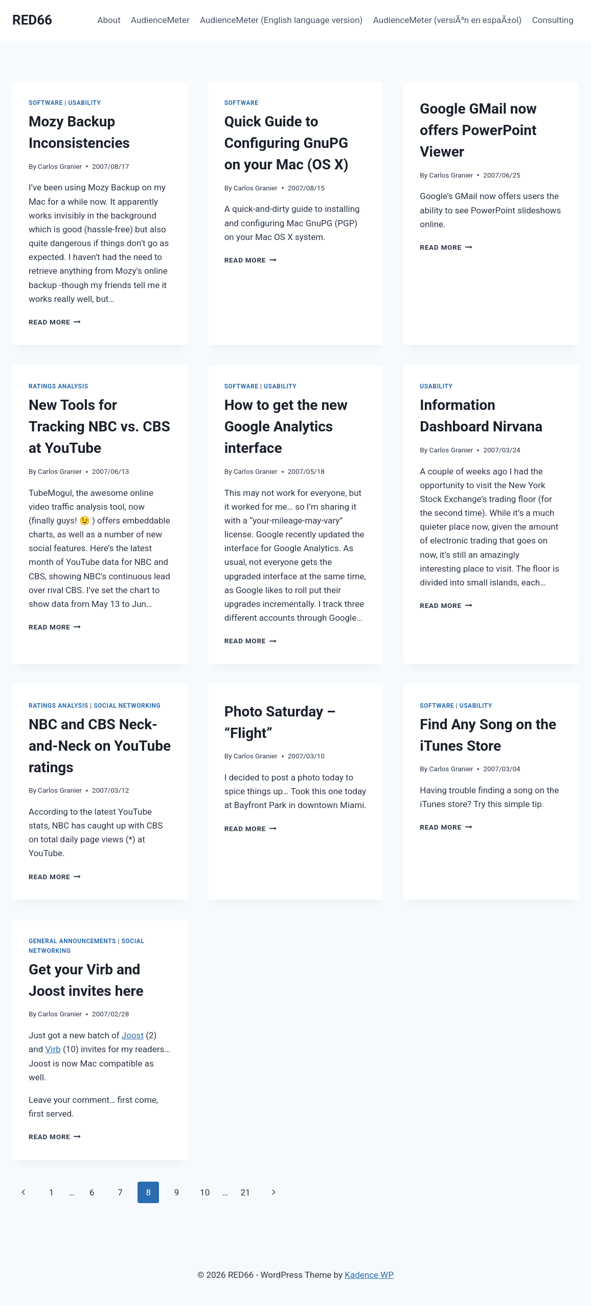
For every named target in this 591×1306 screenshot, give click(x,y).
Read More (55, 322)
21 (245, 1192)
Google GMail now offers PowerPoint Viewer (478, 130)
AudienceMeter (160, 20)
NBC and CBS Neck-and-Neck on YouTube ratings (100, 746)
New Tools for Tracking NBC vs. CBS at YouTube (99, 426)
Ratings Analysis (58, 386)
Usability (84, 102)
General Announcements (72, 941)
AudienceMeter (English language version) (281, 20)
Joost (133, 1035)
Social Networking (127, 705)
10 (205, 1192)
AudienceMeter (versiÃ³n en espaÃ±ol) (447, 20)
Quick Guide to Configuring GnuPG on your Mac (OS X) (286, 143)
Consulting (553, 20)
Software (46, 102)
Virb (52, 1049)
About (108, 20)
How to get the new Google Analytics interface (286, 426)
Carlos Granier (60, 166)
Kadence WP (369, 1275)
